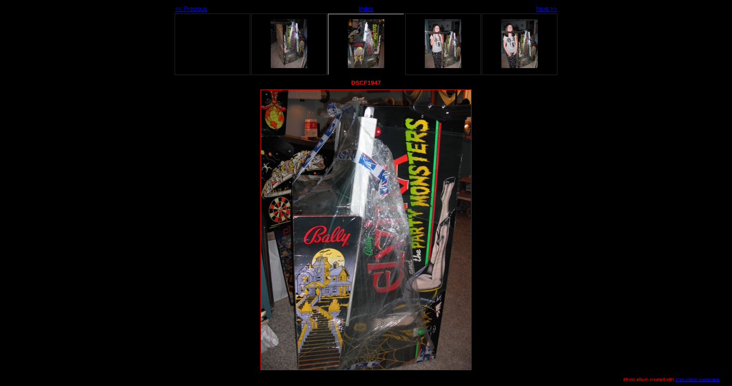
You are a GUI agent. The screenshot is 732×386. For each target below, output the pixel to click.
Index (366, 8)
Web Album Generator (697, 379)
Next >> (546, 8)
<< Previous (191, 8)
